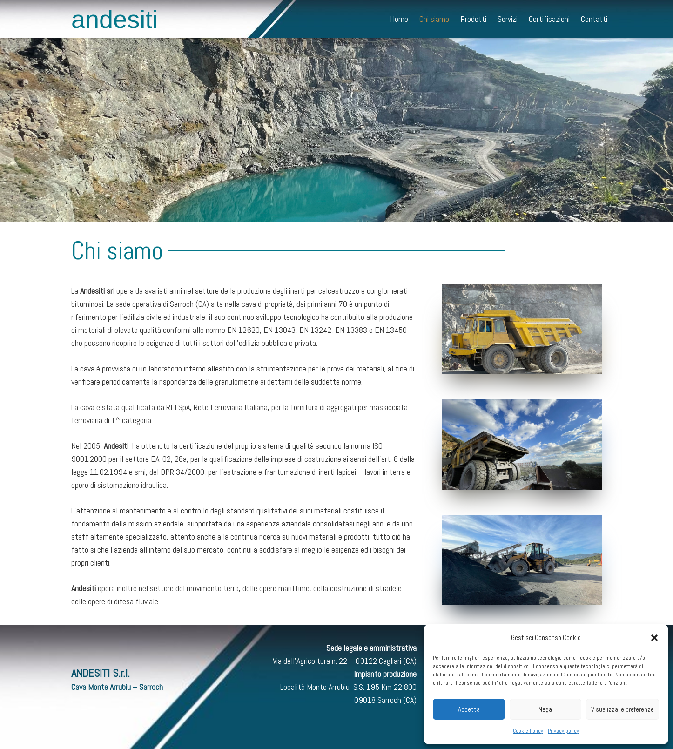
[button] (654, 637)
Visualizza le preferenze (622, 709)
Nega (545, 709)
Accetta (469, 709)
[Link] (522, 329)
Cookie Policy (528, 731)
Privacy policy (563, 731)
